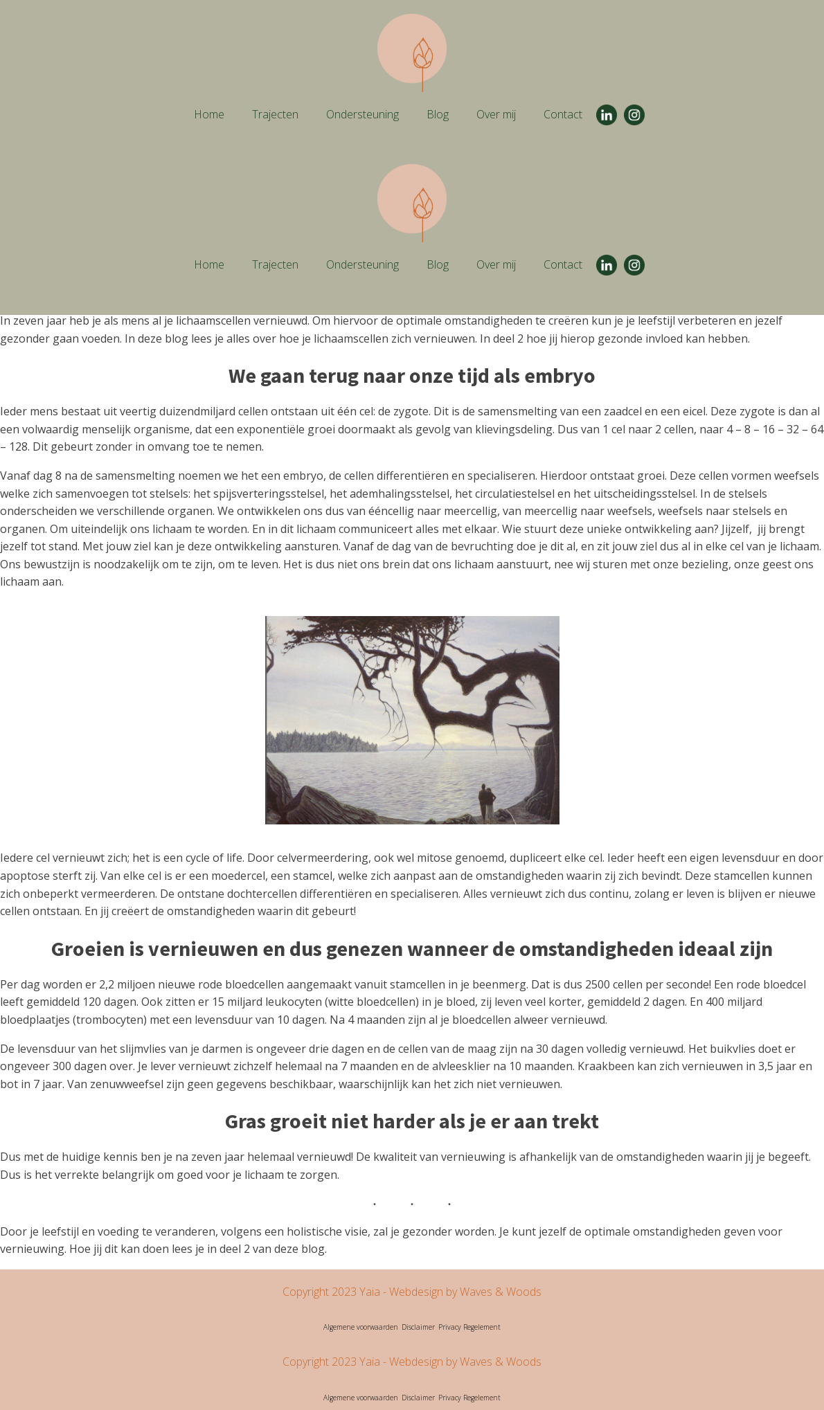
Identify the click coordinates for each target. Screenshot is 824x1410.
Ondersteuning (362, 114)
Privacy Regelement (469, 1327)
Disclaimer (418, 1327)
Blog (438, 114)
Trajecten (275, 114)
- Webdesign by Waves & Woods (460, 1291)
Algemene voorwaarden (360, 1327)
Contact (563, 114)
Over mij (496, 114)
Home (209, 114)
